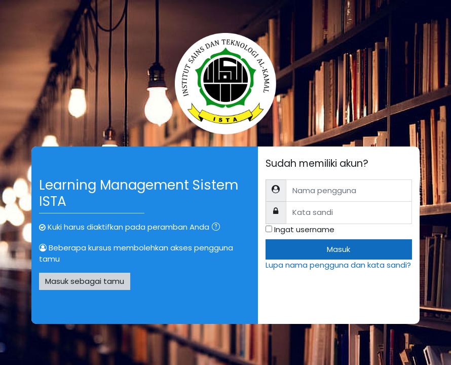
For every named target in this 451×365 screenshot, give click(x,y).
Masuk (338, 249)
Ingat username (304, 229)
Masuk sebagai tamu (84, 281)
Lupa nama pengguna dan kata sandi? (338, 265)
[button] (217, 228)
